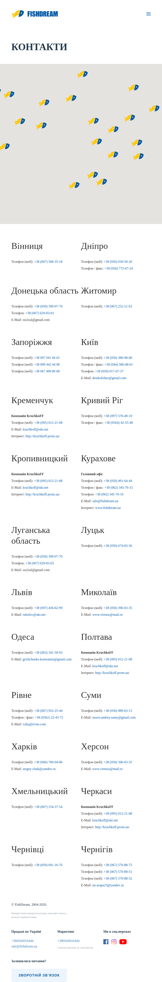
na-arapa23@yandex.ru (108, 885)
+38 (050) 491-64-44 (118, 481)
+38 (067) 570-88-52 (118, 878)
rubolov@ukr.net (34, 614)
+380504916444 (22, 941)
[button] (41, 126)
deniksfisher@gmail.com (109, 378)
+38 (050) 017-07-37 (109, 371)
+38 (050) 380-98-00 (118, 358)
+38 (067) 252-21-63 (118, 306)
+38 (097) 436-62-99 (48, 608)
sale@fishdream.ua (105, 501)
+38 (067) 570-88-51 (118, 871)
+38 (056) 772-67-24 (118, 268)
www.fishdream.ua (108, 508)
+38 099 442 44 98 (47, 364)
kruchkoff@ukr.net (36, 429)
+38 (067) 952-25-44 (48, 710)
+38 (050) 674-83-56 (118, 545)
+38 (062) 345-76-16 (109, 494)
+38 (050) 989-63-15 (118, 710)
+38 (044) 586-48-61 (118, 364)
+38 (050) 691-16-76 (48, 865)
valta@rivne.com (34, 724)
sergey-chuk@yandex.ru (39, 769)
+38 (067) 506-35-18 (48, 261)
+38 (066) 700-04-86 (48, 762)
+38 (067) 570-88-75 (118, 865)
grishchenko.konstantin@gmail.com (47, 659)
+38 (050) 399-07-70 (48, 306)
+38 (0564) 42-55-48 (118, 422)
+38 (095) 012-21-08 (48, 422)
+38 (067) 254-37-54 (48, 807)
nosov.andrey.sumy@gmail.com (114, 717)
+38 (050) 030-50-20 (118, 261)
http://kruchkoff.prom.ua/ (43, 436)
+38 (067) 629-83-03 (40, 313)
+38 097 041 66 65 (47, 358)
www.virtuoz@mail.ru (107, 614)
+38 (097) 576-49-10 (118, 416)
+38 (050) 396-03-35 (118, 608)
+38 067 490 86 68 (47, 371)
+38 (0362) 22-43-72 (49, 717)
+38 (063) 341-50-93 (48, 652)
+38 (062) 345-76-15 (118, 487)
